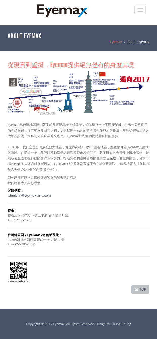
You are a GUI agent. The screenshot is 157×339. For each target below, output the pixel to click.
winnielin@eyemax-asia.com (29, 195)
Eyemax (116, 41)
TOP (142, 289)
